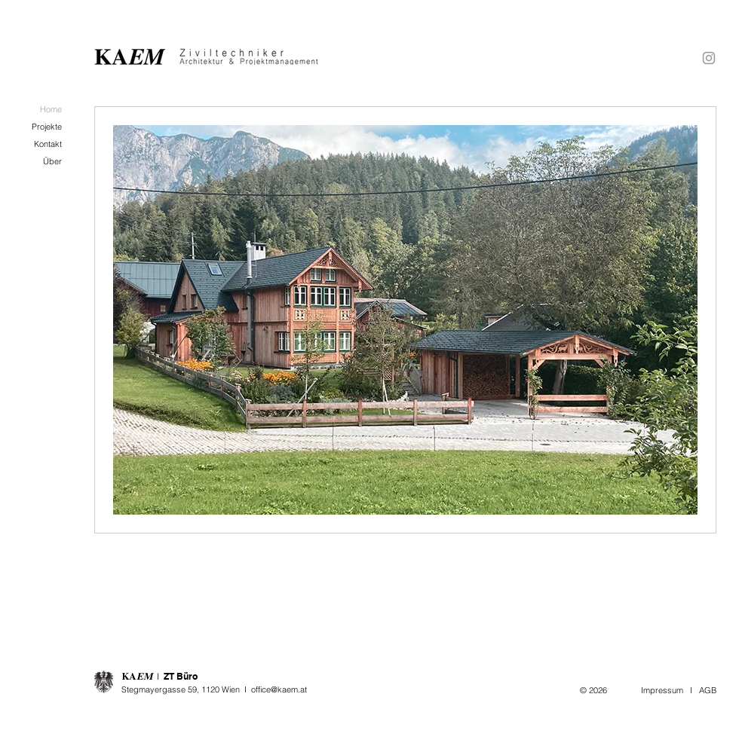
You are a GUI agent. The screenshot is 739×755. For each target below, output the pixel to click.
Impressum (662, 690)
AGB (707, 690)
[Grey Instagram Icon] (709, 58)
